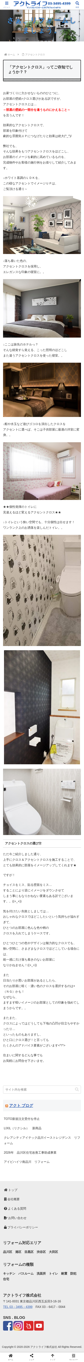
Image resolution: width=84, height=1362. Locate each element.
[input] (42, 1090)
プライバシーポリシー (21, 1227)
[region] (42, 25)
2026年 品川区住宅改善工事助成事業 (30, 1152)
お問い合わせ (15, 1218)
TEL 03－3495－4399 (17, 1307)
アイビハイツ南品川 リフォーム (27, 1161)
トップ (10, 1190)
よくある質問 (15, 1208)
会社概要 (12, 1199)
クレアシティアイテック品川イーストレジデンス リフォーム (42, 1140)
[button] (77, 1089)
